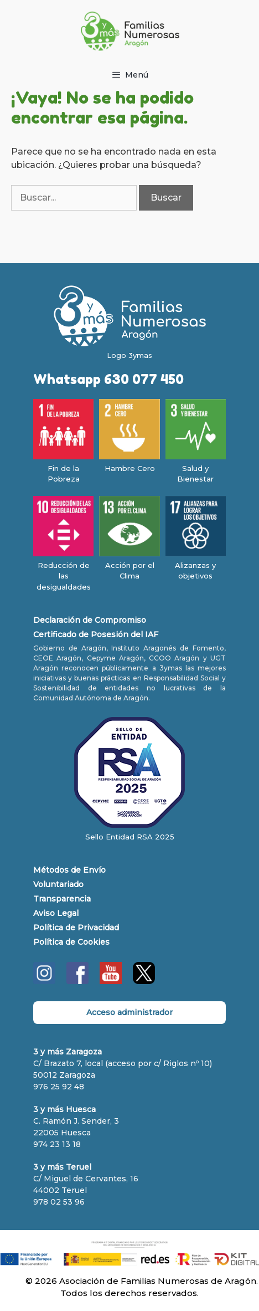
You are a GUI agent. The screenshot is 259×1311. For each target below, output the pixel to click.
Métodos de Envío (69, 870)
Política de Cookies (71, 942)
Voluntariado (58, 884)
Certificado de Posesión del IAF (95, 634)
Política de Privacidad (76, 928)
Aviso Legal (56, 913)
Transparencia (62, 899)
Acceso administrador (129, 1012)
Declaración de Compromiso (89, 620)
